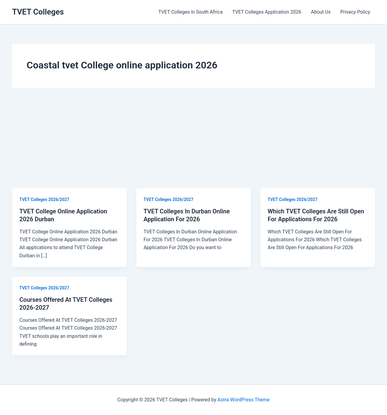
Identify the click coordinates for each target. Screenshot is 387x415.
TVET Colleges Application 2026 (266, 12)
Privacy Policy (355, 12)
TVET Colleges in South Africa (190, 12)
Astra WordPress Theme (243, 400)
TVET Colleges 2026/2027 (44, 199)
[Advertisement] (193, 142)
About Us (320, 12)
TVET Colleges (38, 11)
